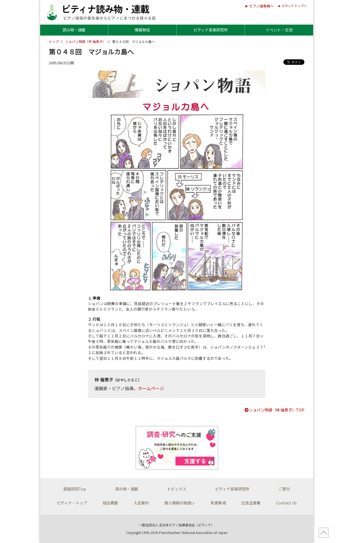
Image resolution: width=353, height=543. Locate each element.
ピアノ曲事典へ (261, 5)
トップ (54, 41)
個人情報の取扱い (179, 503)
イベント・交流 (279, 30)
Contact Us (286, 503)
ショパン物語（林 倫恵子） (85, 41)
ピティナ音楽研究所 (211, 30)
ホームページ (151, 388)
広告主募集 (250, 503)
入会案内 (141, 503)
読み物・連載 (74, 30)
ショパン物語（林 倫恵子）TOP (274, 410)
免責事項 (218, 503)
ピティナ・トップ (72, 503)
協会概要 (110, 503)
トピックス (176, 489)
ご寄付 (284, 489)
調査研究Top (74, 489)
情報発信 (142, 30)
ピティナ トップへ (294, 6)
